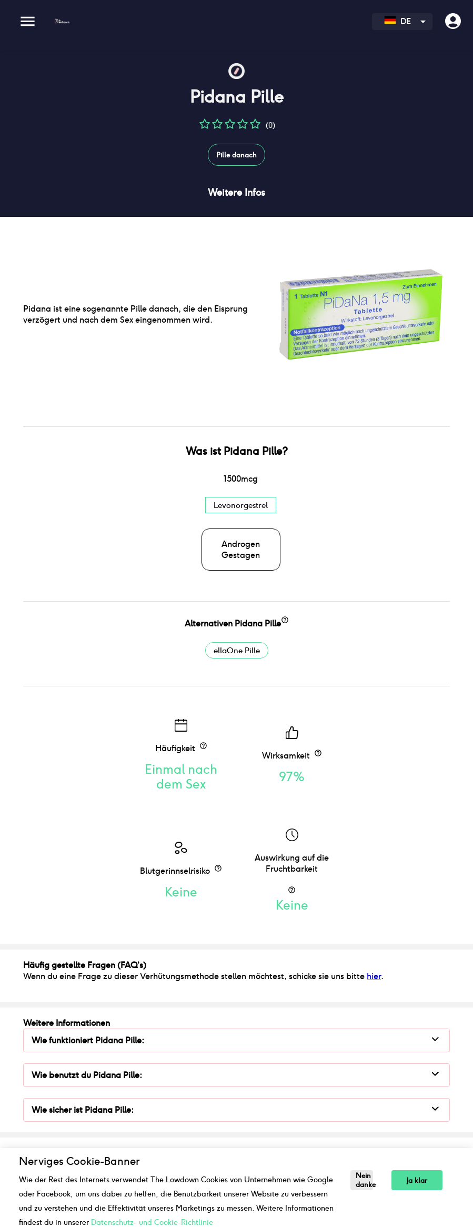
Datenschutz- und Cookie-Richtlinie (152, 1222)
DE (397, 21)
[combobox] (402, 21)
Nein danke (364, 1180)
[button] (204, 127)
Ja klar (417, 1180)
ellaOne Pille (237, 650)
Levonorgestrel (241, 505)
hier (374, 976)
